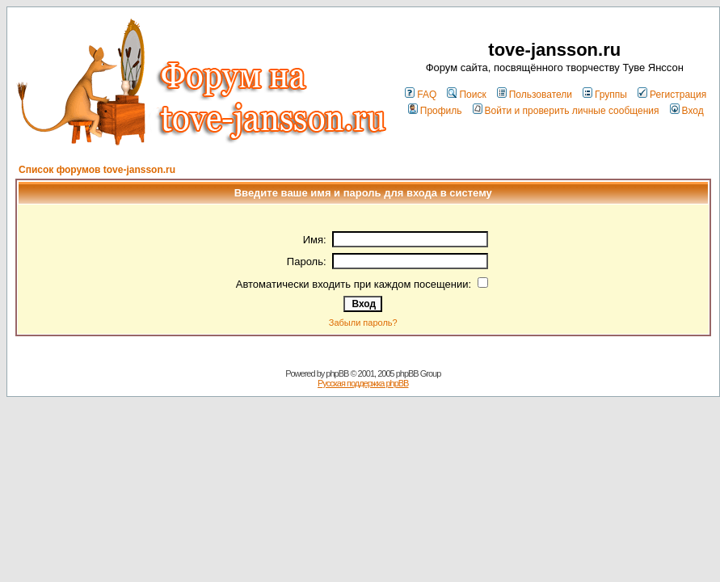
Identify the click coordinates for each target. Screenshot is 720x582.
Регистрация (672, 94)
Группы (605, 94)
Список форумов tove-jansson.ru (97, 169)
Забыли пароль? (363, 322)
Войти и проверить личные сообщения (566, 110)
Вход (687, 110)
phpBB (337, 373)
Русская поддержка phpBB (363, 383)
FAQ (420, 94)
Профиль (435, 110)
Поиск (466, 94)
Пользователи (534, 94)
